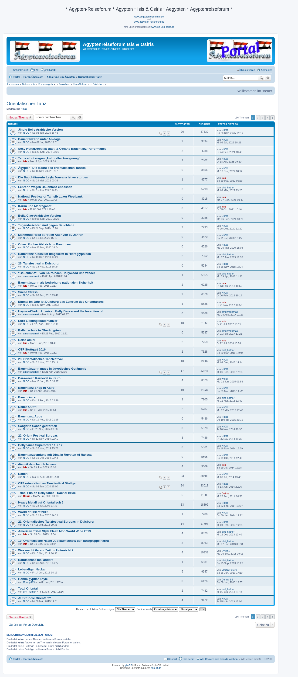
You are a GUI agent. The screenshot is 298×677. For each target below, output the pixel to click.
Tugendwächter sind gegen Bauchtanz (46, 225)
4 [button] (267, 117)
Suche (261, 78)
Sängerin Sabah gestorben (37, 426)
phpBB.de (156, 668)
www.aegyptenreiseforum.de (149, 16)
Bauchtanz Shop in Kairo (36, 387)
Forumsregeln (45, 84)
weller (225, 378)
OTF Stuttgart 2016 (32, 349)
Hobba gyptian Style (33, 579)
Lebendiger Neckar (32, 569)
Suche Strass (28, 292)
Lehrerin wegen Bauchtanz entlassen (45, 187)
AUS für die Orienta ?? (34, 598)
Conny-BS (29, 582)
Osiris (26, 496)
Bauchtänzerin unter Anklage (39, 139)
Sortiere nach (157, 609)
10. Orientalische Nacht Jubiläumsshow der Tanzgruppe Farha (63, 540)
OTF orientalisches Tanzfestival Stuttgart (48, 483)
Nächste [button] (272, 117)
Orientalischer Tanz (26, 103)
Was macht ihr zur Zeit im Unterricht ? (46, 550)
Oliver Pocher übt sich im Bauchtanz (44, 244)
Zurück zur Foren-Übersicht (26, 624)
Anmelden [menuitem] (266, 70)
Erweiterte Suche (268, 78)
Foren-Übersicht (33, 659)
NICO (24, 109)
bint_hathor (228, 187)
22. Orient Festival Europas (38, 435)
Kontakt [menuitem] (172, 659)
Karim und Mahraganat (34, 206)
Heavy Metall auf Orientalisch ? (41, 502)
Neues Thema (18, 117)
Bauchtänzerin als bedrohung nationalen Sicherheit (55, 282)
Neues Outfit (27, 407)
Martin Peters (229, 570)
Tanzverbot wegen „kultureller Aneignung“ (49, 158)
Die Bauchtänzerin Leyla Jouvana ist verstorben (53, 177)
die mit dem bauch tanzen (37, 464)
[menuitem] (48, 70)
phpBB (128, 665)
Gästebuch (98, 84)
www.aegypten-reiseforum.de (149, 22)
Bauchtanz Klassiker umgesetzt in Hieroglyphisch (54, 254)
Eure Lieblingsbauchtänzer (38, 321)
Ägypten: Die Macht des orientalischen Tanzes (52, 168)
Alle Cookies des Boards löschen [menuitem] (219, 659)
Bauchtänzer (27, 397)
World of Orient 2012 (33, 512)
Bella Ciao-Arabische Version (39, 215)
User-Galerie (80, 84)
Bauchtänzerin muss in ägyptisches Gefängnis (52, 368)
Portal (16, 77)
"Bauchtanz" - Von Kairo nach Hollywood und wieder (56, 273)
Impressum (13, 84)
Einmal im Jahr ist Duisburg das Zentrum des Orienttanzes (61, 301)
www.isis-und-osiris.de (162, 27)
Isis (25, 161)
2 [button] (257, 117)
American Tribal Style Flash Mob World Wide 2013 (54, 531)
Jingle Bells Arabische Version (40, 129)
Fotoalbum (64, 84)
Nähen (22, 474)
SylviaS (226, 550)
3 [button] (262, 117)
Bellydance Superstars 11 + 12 (40, 445)
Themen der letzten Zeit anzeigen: (105, 609)
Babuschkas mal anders (35, 560)
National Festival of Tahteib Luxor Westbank (50, 196)
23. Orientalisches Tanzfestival (40, 359)
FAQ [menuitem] (36, 70)
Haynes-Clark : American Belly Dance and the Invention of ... (62, 311)
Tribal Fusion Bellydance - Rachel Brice (47, 493)
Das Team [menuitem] (188, 659)
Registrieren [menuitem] (248, 70)
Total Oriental (28, 588)
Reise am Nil (27, 340)
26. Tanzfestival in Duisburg (38, 263)
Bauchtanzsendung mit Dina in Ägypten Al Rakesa (54, 454)
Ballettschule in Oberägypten (39, 330)
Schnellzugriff (20, 70)
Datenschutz (28, 84)
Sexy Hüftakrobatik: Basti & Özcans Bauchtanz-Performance (62, 148)
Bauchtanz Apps (30, 416)
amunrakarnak (31, 276)
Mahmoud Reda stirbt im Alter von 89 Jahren (50, 234)
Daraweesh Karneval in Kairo (39, 378)
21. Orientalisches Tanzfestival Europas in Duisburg (56, 521)
